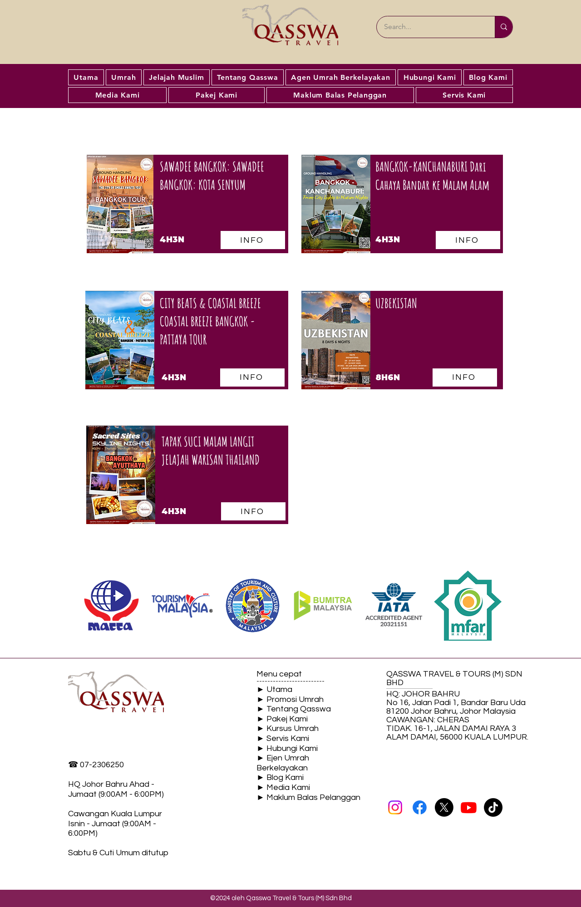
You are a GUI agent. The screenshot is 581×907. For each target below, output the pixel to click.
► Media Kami (283, 787)
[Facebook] (419, 807)
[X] (444, 807)
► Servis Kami (282, 738)
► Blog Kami (280, 777)
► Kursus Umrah (287, 728)
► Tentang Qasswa (293, 709)
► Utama (274, 689)
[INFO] (252, 377)
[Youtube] (468, 807)
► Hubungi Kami (287, 748)
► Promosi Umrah (290, 699)
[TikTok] (493, 807)
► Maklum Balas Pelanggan (308, 797)
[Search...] (430, 27)
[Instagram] (395, 807)
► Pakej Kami (282, 719)
